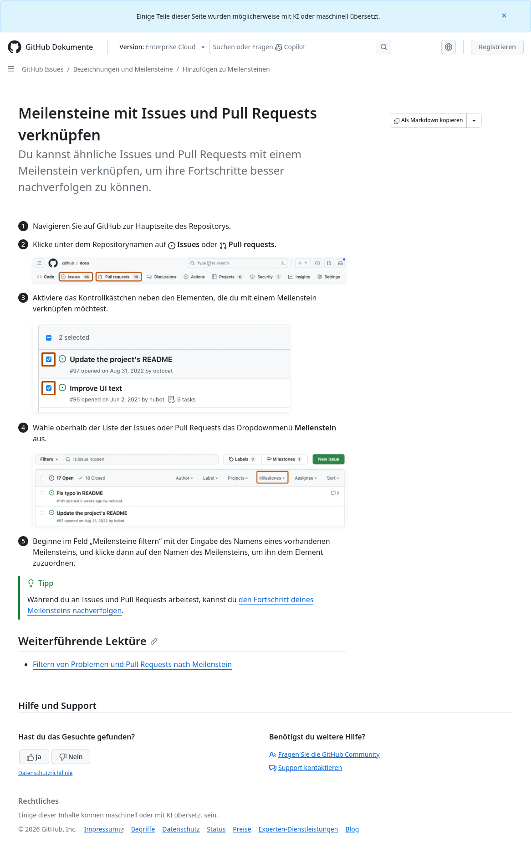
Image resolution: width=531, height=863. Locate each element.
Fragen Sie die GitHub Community (324, 754)
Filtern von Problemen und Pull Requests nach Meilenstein (132, 664)
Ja (34, 756)
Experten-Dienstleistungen (298, 829)
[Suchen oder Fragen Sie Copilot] (300, 47)
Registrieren (497, 46)
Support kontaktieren (305, 767)
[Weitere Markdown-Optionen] (474, 120)
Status (216, 829)
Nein (70, 756)
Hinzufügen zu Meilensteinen (226, 69)
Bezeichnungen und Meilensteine (123, 69)
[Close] (505, 15)
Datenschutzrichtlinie (45, 773)
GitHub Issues (43, 69)
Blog (352, 829)
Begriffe (143, 829)
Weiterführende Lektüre (88, 640)
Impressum (101, 829)
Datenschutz (180, 829)
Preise (242, 829)
